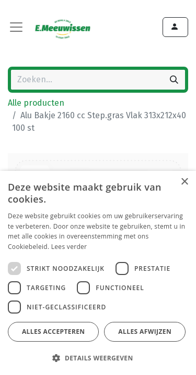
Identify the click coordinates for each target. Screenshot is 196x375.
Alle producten (36, 103)
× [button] (184, 182)
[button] (97, 358)
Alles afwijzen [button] (144, 331)
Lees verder (69, 246)
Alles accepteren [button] (53, 331)
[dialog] (98, 273)
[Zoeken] (174, 80)
